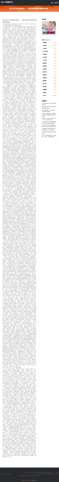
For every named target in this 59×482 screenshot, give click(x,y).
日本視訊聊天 (32, 472)
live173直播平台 (7, 2)
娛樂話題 (49, 78)
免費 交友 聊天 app (43, 474)
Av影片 (49, 95)
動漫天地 (49, 72)
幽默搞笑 (49, 63)
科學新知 (49, 69)
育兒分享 (49, 84)
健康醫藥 (49, 89)
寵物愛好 (49, 81)
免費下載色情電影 (7, 474)
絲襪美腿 (49, 42)
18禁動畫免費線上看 (50, 474)
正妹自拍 (49, 48)
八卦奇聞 (49, 60)
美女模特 (49, 45)
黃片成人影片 (36, 474)
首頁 (52, 2)
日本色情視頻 (26, 472)
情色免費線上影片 (25, 475)
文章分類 (56, 2)
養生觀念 (49, 86)
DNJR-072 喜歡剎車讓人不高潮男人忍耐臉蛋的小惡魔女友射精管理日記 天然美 (49, 115)
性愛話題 (49, 54)
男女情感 (49, 57)
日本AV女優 (49, 51)
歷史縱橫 (49, 66)
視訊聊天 (49, 92)
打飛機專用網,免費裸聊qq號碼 (47, 472)
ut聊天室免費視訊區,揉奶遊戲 (34, 475)
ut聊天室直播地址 (38, 472)
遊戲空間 (49, 75)
